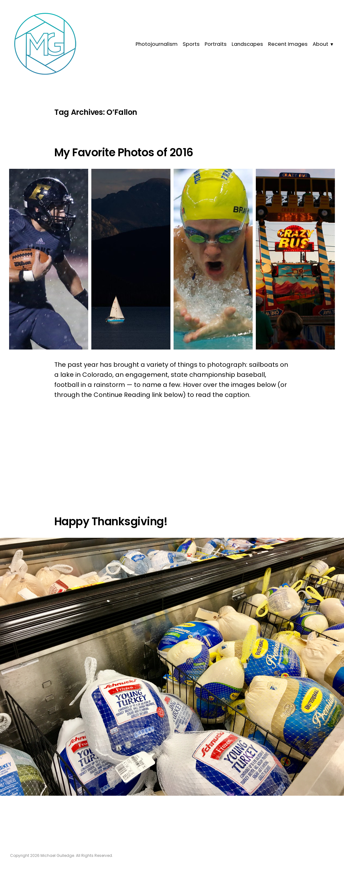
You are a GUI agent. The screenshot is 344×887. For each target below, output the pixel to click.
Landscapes (247, 44)
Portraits (216, 44)
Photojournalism (157, 44)
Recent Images (288, 44)
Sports (191, 44)
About (320, 44)
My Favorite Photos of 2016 (123, 152)
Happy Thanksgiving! (110, 521)
